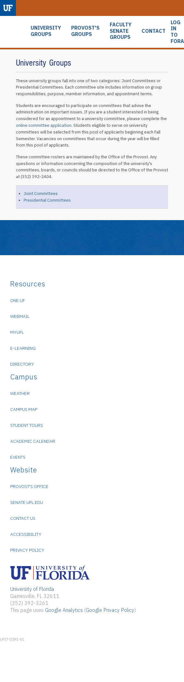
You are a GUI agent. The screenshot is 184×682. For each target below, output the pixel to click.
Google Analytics (64, 610)
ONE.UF (17, 300)
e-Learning (23, 348)
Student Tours (26, 425)
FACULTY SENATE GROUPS (120, 31)
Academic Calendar (32, 441)
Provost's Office (29, 486)
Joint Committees (41, 193)
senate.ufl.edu (26, 502)
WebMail (20, 316)
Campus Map (23, 409)
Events (18, 457)
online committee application (43, 125)
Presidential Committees (47, 200)
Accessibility (25, 534)
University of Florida (32, 589)
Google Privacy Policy (110, 610)
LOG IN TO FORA (177, 31)
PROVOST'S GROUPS (85, 31)
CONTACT (154, 31)
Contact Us (22, 518)
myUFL (17, 332)
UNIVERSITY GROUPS (46, 31)
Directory (22, 364)
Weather (20, 393)
